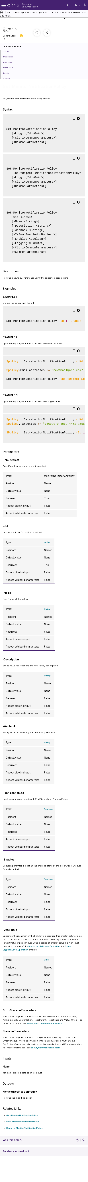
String (47, 609)
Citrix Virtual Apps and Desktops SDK (27, 12)
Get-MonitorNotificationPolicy (22, 1115)
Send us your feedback (16, 1151)
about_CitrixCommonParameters (44, 1023)
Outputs (8, 78)
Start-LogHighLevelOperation (44, 946)
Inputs (8, 73)
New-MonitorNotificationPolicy (22, 1121)
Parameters (10, 67)
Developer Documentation (30, 5)
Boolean (48, 809)
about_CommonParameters (45, 1047)
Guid (46, 959)
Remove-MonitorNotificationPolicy (24, 1128)
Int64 (47, 542)
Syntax (8, 51)
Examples (9, 62)
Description (10, 56)
